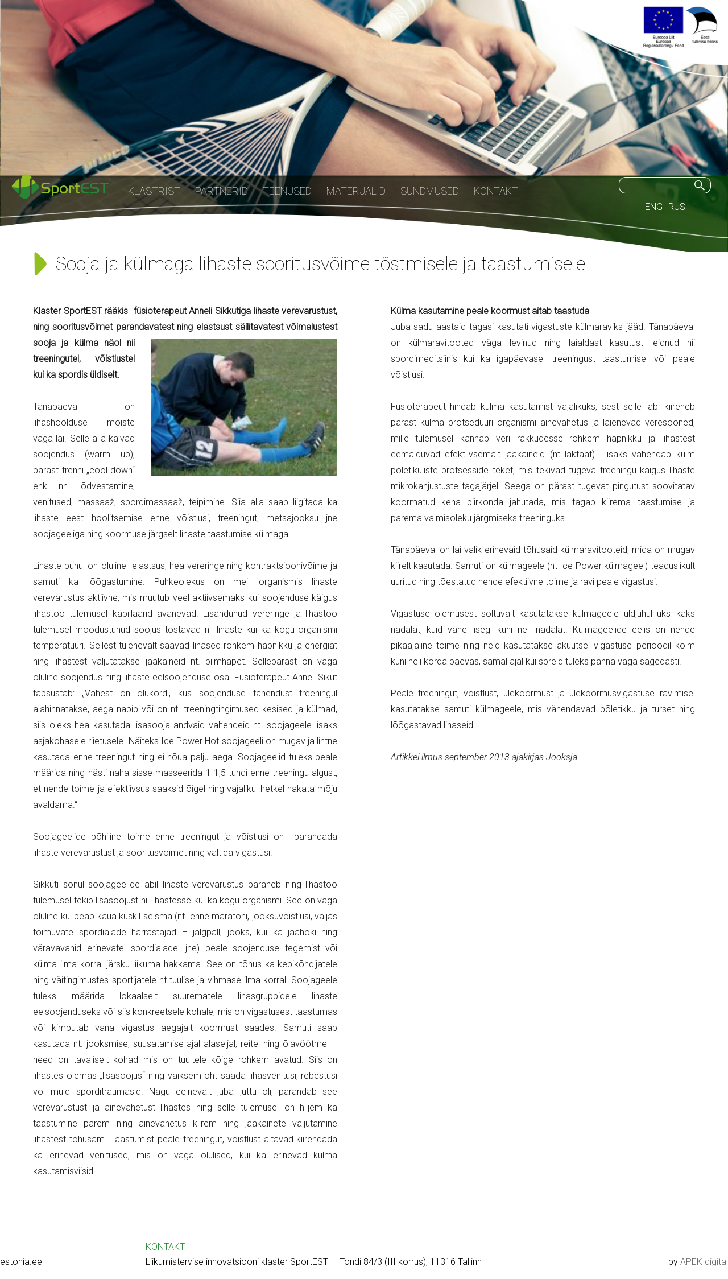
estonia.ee (21, 1261)
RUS (676, 206)
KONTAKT (165, 1246)
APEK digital (704, 1261)
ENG (654, 206)
